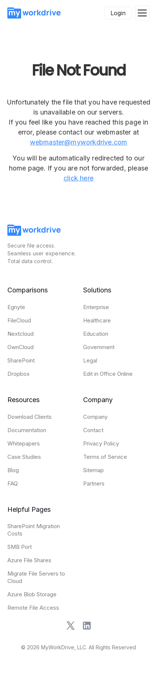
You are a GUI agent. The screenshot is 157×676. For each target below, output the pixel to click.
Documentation (26, 430)
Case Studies (24, 456)
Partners (94, 483)
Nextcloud (20, 333)
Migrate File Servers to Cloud (36, 577)
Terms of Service (105, 456)
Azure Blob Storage (32, 594)
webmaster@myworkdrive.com (78, 142)
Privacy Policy (101, 443)
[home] (34, 13)
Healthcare (97, 320)
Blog (13, 470)
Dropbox (18, 373)
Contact (93, 430)
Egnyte (16, 307)
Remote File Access (33, 607)
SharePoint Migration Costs (33, 530)
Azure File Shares (29, 560)
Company (95, 416)
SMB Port (19, 546)
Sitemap (93, 470)
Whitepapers (23, 443)
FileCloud (19, 320)
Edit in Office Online (108, 373)
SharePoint (21, 360)
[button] (142, 13)
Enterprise (96, 307)
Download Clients (29, 416)
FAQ (12, 483)
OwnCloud (20, 347)
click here (78, 178)
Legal (90, 360)
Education (95, 333)
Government (99, 347)
